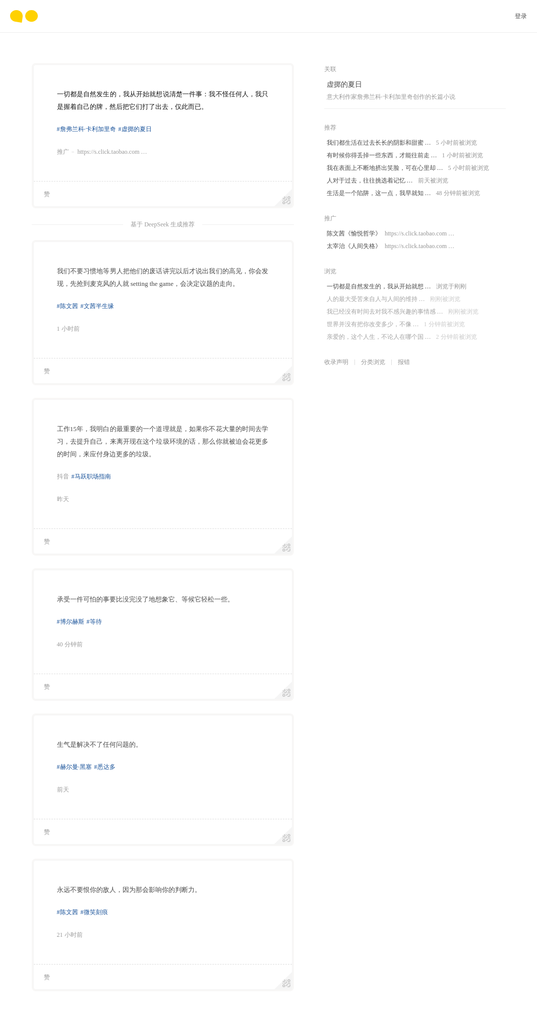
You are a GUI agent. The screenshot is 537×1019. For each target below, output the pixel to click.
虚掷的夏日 (344, 84)
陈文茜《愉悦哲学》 (390, 233)
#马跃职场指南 (91, 476)
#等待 (94, 621)
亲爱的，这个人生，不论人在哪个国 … (402, 337)
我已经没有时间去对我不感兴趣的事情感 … (403, 312)
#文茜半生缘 (97, 306)
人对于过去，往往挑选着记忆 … (387, 180)
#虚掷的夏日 (135, 129)
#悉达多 (104, 766)
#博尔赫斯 (70, 621)
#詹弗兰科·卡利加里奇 (86, 129)
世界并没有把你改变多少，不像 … (396, 324)
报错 (404, 362)
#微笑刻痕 (94, 912)
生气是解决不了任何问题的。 (99, 744)
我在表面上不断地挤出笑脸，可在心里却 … (408, 168)
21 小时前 (70, 934)
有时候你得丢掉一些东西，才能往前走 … (405, 155)
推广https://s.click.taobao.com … (102, 151)
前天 (63, 789)
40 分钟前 (70, 644)
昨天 (63, 499)
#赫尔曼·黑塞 (74, 766)
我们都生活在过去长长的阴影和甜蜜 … (402, 143)
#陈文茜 (67, 306)
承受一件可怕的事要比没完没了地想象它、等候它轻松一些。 (145, 599)
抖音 (63, 476)
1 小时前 (68, 328)
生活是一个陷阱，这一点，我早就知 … (403, 193)
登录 (521, 16)
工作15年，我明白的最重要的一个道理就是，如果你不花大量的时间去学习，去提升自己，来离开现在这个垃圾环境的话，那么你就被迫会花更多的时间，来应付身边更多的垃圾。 (163, 441)
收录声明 (336, 362)
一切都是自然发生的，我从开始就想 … (396, 286)
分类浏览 (373, 362)
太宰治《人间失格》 (390, 246)
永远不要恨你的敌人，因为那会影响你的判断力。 (129, 889)
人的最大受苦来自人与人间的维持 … (393, 299)
